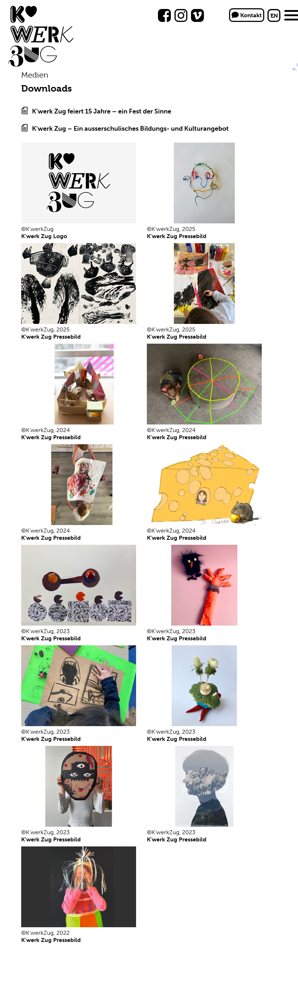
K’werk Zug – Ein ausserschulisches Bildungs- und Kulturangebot (130, 129)
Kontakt (247, 15)
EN (274, 15)
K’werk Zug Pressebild (176, 236)
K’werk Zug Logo (44, 236)
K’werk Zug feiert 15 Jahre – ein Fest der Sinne (101, 111)
